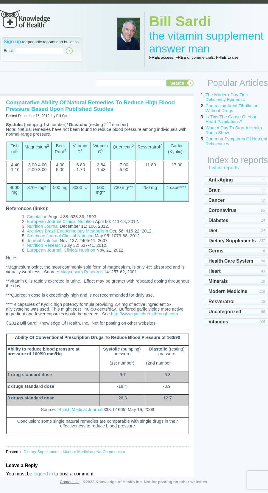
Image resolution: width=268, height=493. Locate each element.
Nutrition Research (45, 245)
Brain (214, 190)
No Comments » (110, 451)
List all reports (224, 167)
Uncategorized (224, 311)
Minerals (218, 281)
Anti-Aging (220, 179)
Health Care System (230, 260)
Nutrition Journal (43, 226)
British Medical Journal (80, 409)
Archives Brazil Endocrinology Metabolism (67, 231)
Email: (9, 50)
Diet (212, 230)
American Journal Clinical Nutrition (60, 235)
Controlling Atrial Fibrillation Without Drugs (231, 108)
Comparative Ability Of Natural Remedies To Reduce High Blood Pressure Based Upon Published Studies (90, 105)
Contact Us (70, 482)
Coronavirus (222, 210)
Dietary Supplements (42, 451)
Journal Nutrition (43, 240)
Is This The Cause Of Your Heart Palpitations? (230, 119)
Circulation (37, 216)
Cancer (216, 200)
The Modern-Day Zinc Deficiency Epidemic (226, 97)
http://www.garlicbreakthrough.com (144, 313)
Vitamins (218, 321)
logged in (43, 473)
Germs (216, 250)
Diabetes (218, 220)
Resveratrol (221, 301)
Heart (214, 271)
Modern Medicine (78, 451)
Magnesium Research (81, 271)
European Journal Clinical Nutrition (60, 221)
